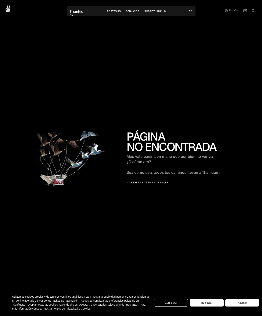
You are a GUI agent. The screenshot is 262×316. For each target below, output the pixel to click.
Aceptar (242, 302)
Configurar (171, 302)
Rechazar (206, 302)
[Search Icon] (253, 10)
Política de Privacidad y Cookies (71, 308)
